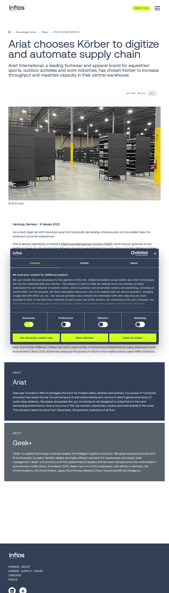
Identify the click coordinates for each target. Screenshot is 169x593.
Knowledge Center (26, 32)
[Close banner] (155, 253)
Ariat (30, 232)
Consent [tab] (35, 262)
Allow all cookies (133, 337)
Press (12, 579)
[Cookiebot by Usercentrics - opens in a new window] (133, 253)
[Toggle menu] (157, 8)
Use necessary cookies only (36, 337)
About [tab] (134, 262)
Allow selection (84, 337)
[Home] (9, 32)
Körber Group (19, 566)
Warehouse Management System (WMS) (86, 244)
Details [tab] (84, 262)
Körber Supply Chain (25, 571)
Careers (14, 575)
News (45, 32)
